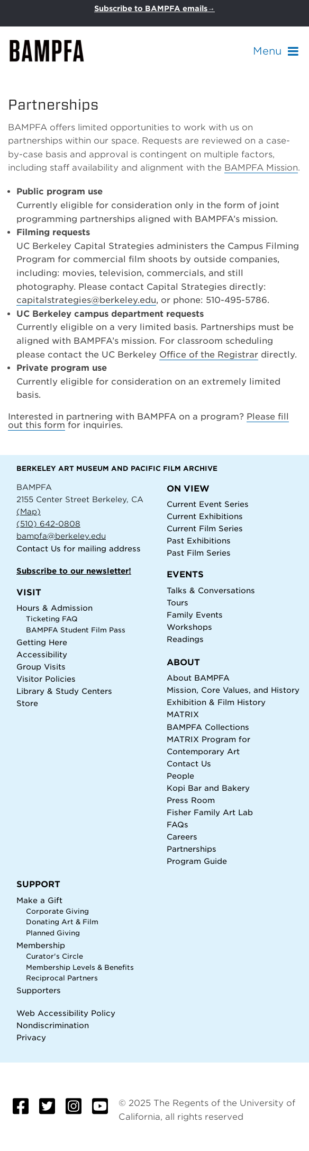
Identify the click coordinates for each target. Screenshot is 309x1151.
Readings (185, 639)
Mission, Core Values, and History (233, 689)
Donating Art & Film (62, 922)
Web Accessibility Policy (65, 1013)
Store (27, 703)
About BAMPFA (198, 677)
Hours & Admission (54, 607)
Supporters (38, 990)
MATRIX (183, 714)
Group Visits (41, 666)
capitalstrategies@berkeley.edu (86, 300)
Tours (177, 602)
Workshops (189, 626)
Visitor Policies (46, 678)
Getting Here (41, 642)
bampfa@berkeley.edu (61, 535)
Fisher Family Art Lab (210, 812)
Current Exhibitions (205, 516)
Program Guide (197, 861)
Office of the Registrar (208, 355)
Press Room (191, 800)
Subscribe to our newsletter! (73, 570)
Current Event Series (208, 503)
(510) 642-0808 (48, 523)
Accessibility (41, 654)
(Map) (28, 511)
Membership (40, 945)
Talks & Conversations (211, 590)
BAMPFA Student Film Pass (75, 630)
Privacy (31, 1037)
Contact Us (38, 548)
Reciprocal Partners (62, 978)
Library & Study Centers (64, 690)
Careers (182, 836)
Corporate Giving (57, 911)
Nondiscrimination (52, 1025)
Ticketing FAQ (52, 619)
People (180, 775)
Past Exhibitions (199, 540)
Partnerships (191, 848)
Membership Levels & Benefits (80, 967)
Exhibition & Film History (216, 702)
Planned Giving (53, 933)
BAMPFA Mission (261, 168)
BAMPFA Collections (208, 726)
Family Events (195, 614)
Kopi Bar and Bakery (208, 787)
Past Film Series (199, 552)
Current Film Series (205, 528)
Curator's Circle (54, 956)
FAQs (177, 824)
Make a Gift (39, 900)
